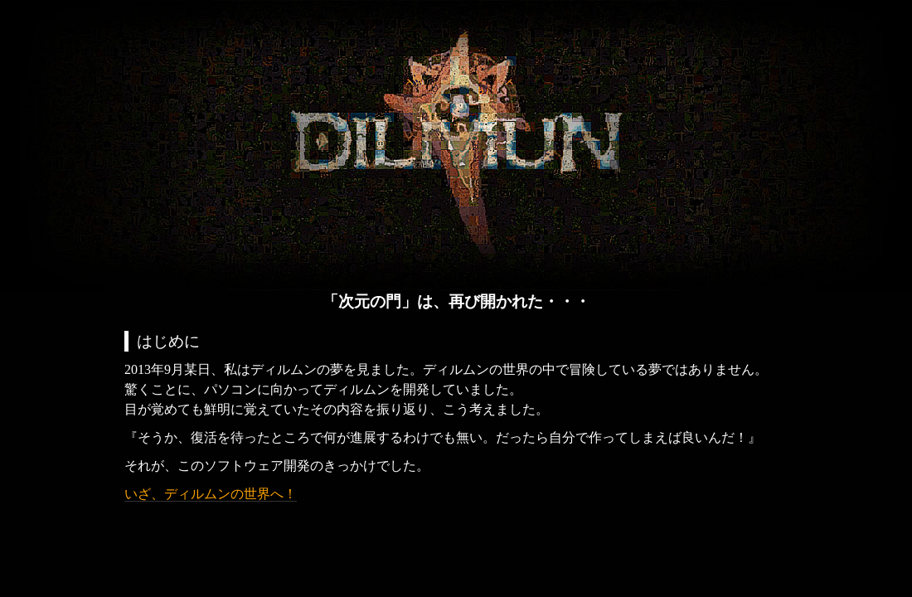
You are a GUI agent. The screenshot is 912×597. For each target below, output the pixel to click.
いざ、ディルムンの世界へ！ (210, 494)
